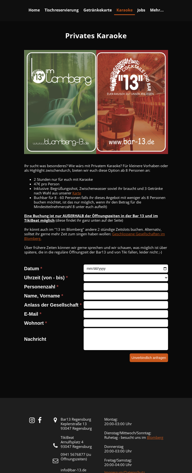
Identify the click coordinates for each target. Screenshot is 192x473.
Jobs (141, 10)
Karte (76, 193)
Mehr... (157, 10)
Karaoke (124, 10)
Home (34, 10)
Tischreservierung (62, 10)
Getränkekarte (97, 10)
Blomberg (155, 437)
